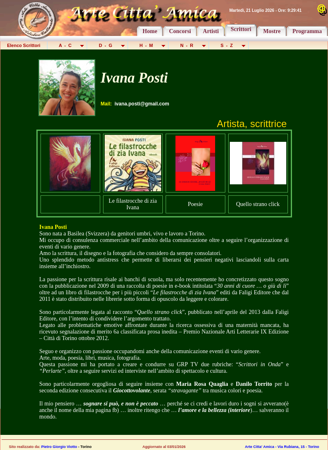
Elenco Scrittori (23, 45)
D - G (107, 45)
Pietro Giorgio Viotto (59, 447)
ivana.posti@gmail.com (142, 104)
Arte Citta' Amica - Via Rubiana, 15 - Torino (282, 447)
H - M (149, 45)
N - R (189, 45)
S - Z (229, 45)
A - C (68, 45)
